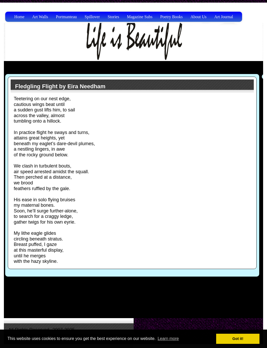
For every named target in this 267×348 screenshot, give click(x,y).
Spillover (92, 17)
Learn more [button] (168, 338)
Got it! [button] (237, 339)
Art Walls (40, 17)
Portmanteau (66, 17)
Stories (113, 17)
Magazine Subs (139, 17)
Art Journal (223, 17)
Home (19, 17)
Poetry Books (171, 17)
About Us (198, 17)
